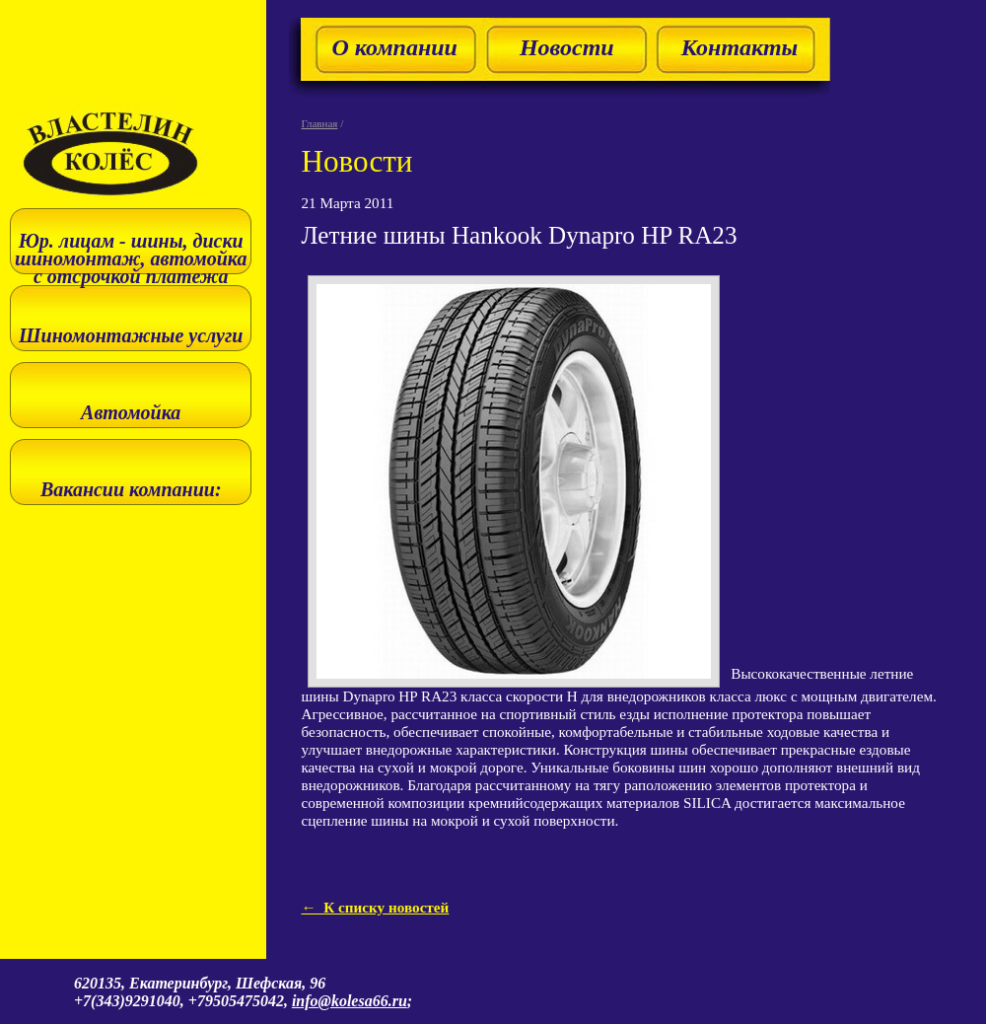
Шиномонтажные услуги (131, 335)
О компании (394, 47)
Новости (567, 47)
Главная (319, 123)
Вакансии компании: (131, 489)
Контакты (740, 47)
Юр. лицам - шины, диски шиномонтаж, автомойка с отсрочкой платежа (130, 258)
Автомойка (130, 412)
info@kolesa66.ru (349, 1000)
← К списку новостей (375, 907)
